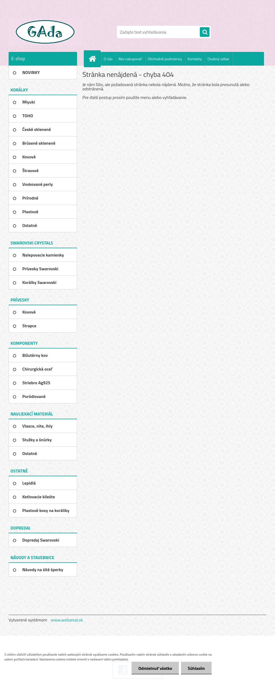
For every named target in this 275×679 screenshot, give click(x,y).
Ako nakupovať (130, 59)
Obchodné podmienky (165, 59)
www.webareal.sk (67, 620)
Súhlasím (196, 668)
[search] (204, 32)
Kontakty (194, 59)
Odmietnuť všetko (155, 668)
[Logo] (45, 32)
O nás (108, 59)
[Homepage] (94, 58)
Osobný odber (218, 59)
